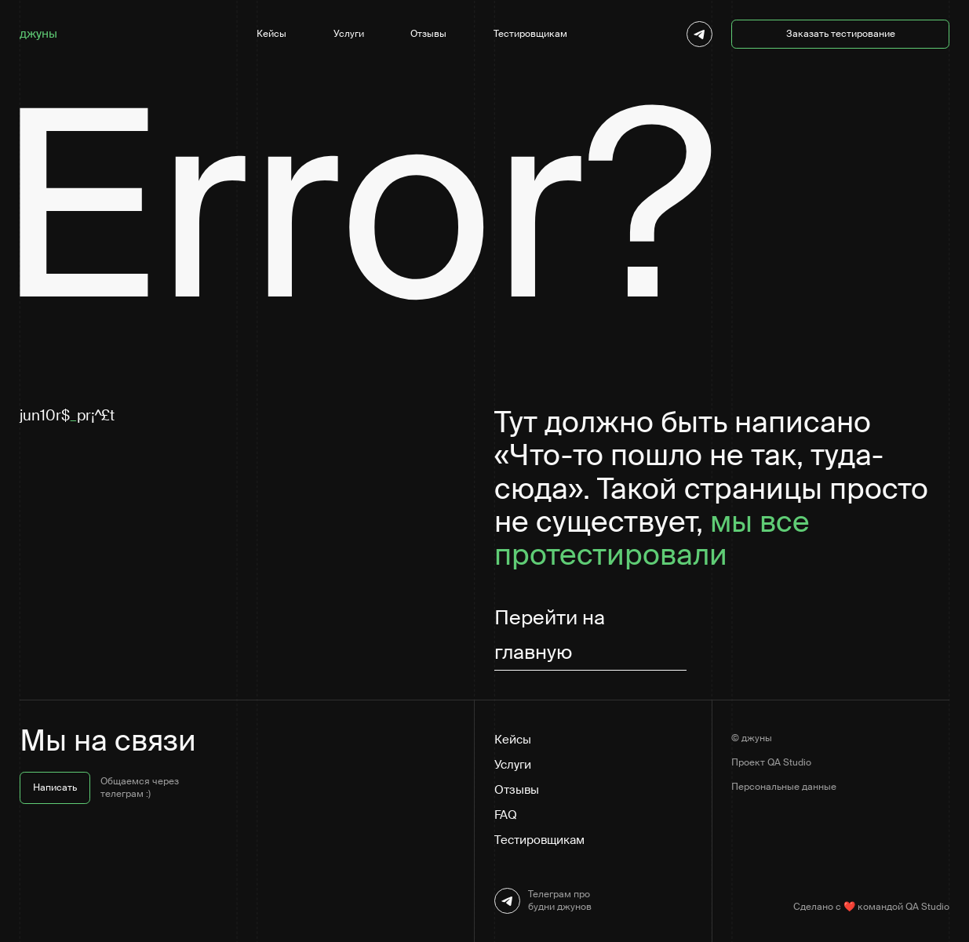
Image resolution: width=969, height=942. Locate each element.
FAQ (505, 815)
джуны (38, 34)
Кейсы (271, 33)
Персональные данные (783, 786)
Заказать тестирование (840, 33)
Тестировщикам (530, 33)
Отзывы (428, 33)
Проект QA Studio (771, 762)
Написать (55, 787)
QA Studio (927, 906)
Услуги (348, 33)
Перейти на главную (549, 635)
